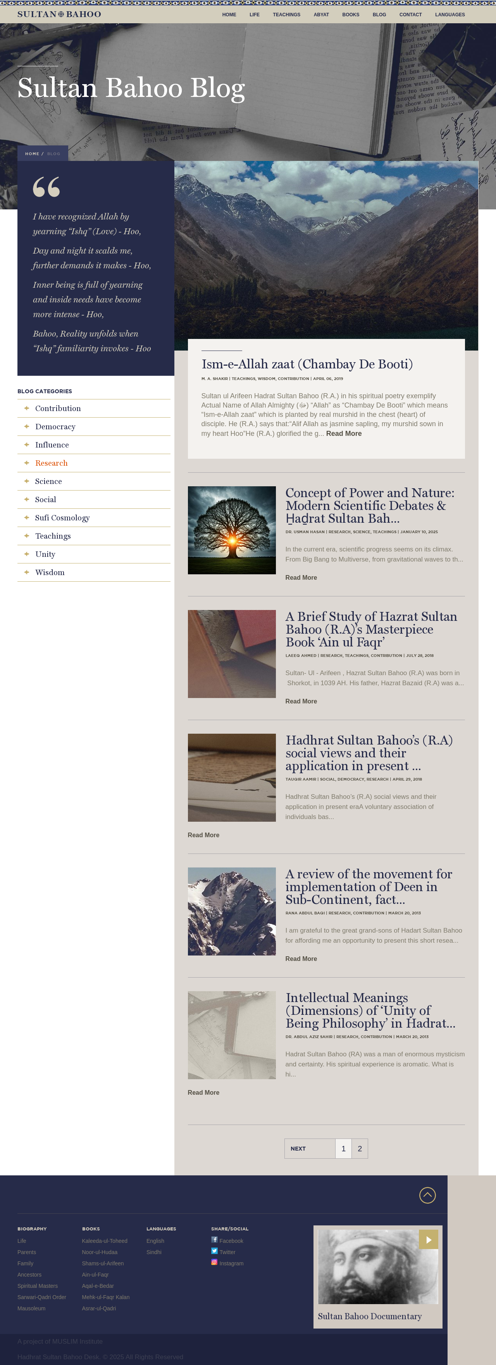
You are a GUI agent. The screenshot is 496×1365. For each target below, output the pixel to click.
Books (351, 14)
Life (255, 14)
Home (229, 14)
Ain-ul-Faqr (95, 1275)
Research (51, 463)
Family (25, 1263)
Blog (379, 14)
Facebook (231, 1241)
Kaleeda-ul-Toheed (105, 1241)
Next (298, 1148)
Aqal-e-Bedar (98, 1286)
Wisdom (50, 572)
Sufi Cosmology (62, 517)
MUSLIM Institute (77, 1341)
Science (48, 481)
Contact (411, 14)
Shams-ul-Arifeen (103, 1263)
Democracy (55, 426)
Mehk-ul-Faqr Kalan (106, 1297)
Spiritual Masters (37, 1286)
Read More (344, 433)
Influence (52, 444)
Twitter (228, 1252)
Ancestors (29, 1275)
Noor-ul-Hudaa (100, 1252)
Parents (26, 1252)
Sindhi (154, 1252)
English (155, 1241)
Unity (45, 554)
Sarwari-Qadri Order (41, 1297)
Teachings (287, 14)
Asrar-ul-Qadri (99, 1308)
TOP (427, 1195)
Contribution (58, 408)
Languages (450, 14)
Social (45, 499)
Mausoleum (31, 1308)
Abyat (321, 14)
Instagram (232, 1263)
